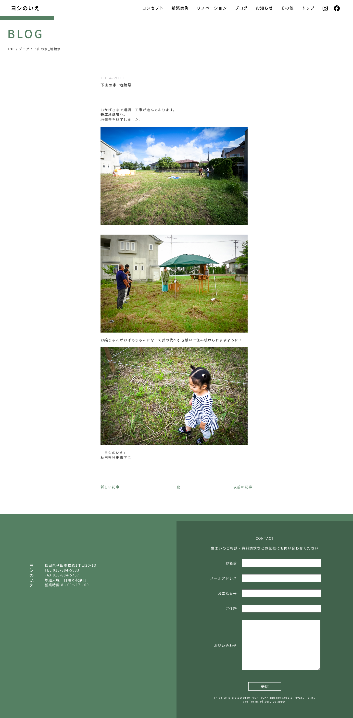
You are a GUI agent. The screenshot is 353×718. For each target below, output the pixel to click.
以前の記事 (242, 486)
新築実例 (180, 8)
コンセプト (153, 8)
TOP (11, 49)
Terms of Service (263, 701)
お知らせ (264, 8)
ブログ (241, 8)
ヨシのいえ (25, 8)
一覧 (176, 486)
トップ (308, 8)
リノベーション (212, 8)
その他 (287, 8)
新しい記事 (110, 486)
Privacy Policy (304, 697)
